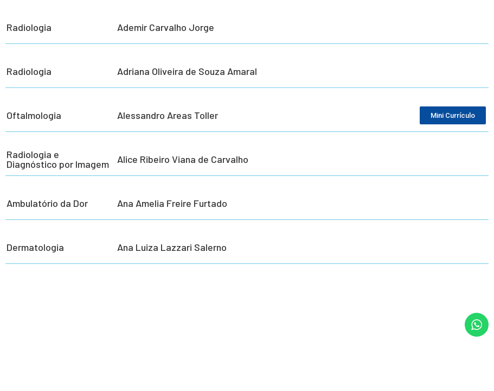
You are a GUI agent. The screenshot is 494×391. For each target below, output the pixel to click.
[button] (471, 375)
